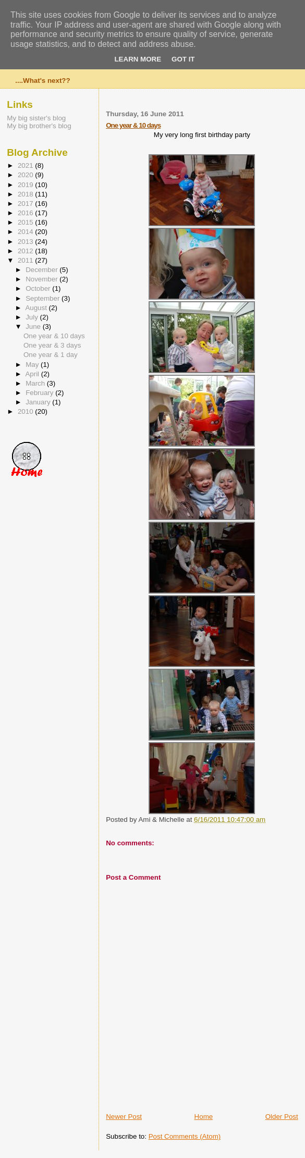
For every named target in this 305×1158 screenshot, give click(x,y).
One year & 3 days (52, 345)
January (39, 402)
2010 (26, 411)
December (42, 270)
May (33, 364)
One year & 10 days (133, 125)
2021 (26, 165)
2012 (26, 251)
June (34, 326)
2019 (26, 185)
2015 (26, 222)
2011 (26, 260)
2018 (26, 194)
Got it (183, 59)
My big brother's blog (39, 126)
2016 (26, 213)
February (40, 393)
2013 (26, 241)
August (36, 308)
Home (203, 1116)
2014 (26, 232)
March (36, 383)
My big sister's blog (36, 118)
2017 (26, 203)
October (39, 288)
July (33, 317)
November (42, 279)
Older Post (281, 1116)
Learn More (137, 59)
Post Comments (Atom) (185, 1136)
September (44, 298)
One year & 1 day (50, 355)
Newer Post (124, 1116)
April (33, 374)
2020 (26, 175)
